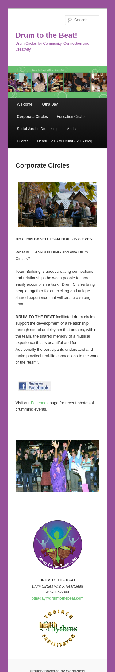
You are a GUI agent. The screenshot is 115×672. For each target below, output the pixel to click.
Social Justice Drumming (37, 129)
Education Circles (71, 116)
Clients (22, 141)
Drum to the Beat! (46, 35)
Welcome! (25, 104)
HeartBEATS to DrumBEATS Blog (64, 141)
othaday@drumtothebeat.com (58, 598)
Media (71, 129)
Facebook (39, 402)
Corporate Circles (32, 116)
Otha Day (50, 104)
